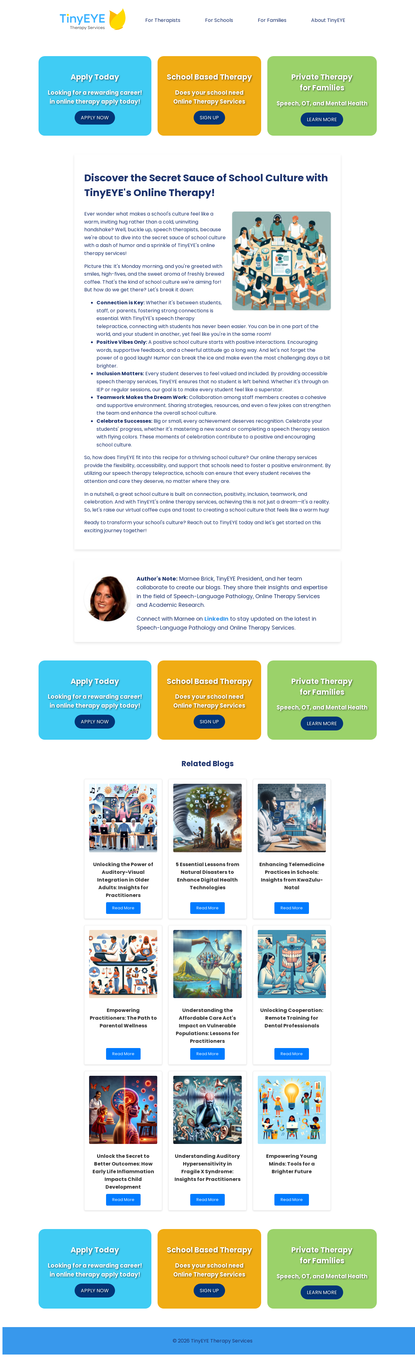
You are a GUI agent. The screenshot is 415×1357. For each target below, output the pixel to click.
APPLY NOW (95, 117)
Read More (124, 909)
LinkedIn (216, 619)
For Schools (219, 20)
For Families (272, 20)
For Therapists (162, 20)
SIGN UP (209, 117)
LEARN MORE (322, 119)
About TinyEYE (328, 20)
